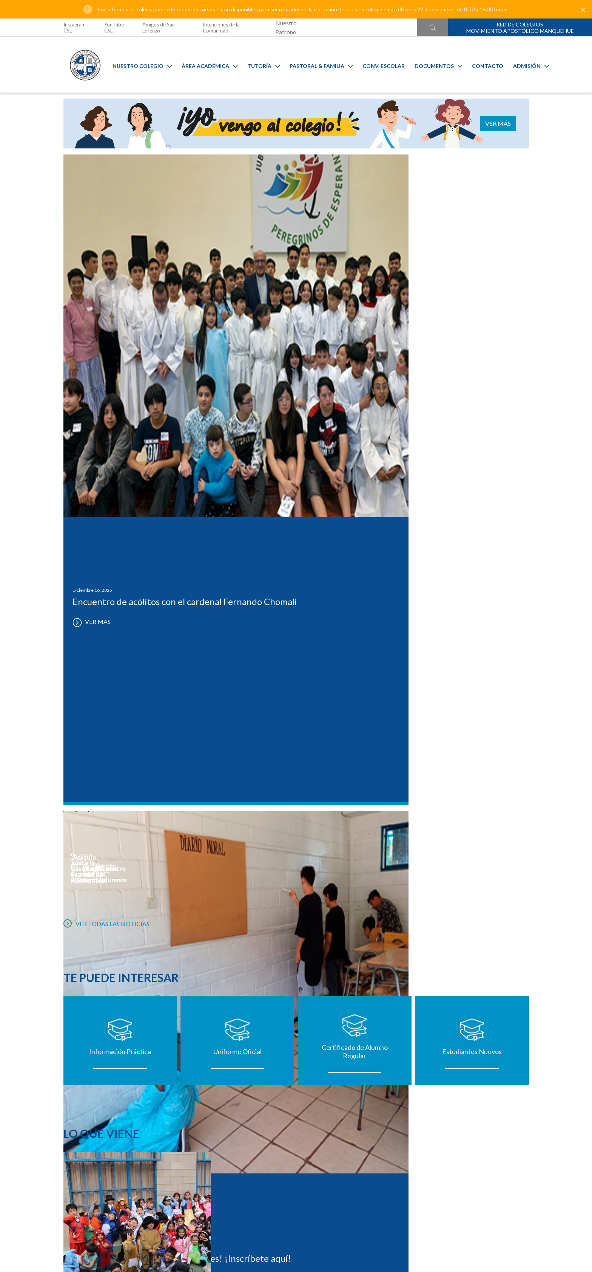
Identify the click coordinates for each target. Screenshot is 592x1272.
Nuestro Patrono (286, 27)
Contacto (482, 65)
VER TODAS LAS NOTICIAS (106, 458)
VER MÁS (505, 123)
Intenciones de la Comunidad (221, 28)
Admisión (526, 65)
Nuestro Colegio (136, 65)
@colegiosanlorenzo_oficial (195, 1216)
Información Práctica (120, 598)
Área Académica (204, 65)
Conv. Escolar (378, 65)
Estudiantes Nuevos (472, 598)
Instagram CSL (74, 28)
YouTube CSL (114, 28)
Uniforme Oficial (237, 598)
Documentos (433, 65)
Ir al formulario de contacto (197, 1231)
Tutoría (258, 65)
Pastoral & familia (315, 65)
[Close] (583, 9)
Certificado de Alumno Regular (355, 598)
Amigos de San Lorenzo (158, 28)
